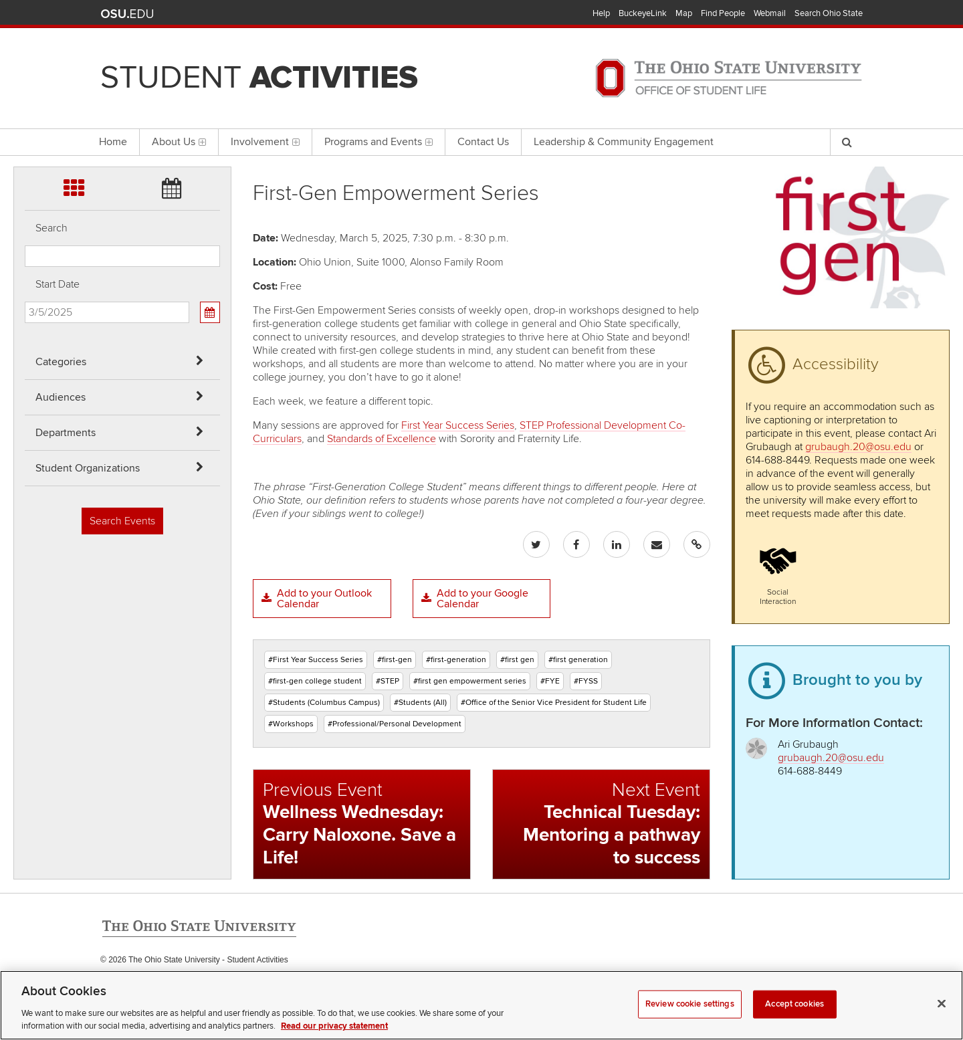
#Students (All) (420, 703)
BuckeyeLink (643, 13)
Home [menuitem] (113, 141)
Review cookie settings (689, 1016)
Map (683, 13)
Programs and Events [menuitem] (378, 141)
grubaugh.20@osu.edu (858, 446)
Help (601, 13)
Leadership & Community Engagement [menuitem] (624, 141)
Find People (723, 13)
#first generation (578, 660)
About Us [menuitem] (179, 141)
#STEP (387, 681)
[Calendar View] (210, 312)
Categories (60, 362)
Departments (65, 432)
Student (259, 77)
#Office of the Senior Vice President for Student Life (554, 703)
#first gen (517, 660)
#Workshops (291, 724)
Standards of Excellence (381, 438)
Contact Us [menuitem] (483, 141)
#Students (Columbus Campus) (324, 703)
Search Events (122, 521)
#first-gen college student (315, 681)
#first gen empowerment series (469, 681)
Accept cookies (794, 1016)
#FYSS (586, 681)
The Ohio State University (127, 14)
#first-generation (456, 660)
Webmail (770, 13)
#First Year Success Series (315, 660)
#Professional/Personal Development (394, 724)
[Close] (941, 1016)
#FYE (550, 681)
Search (51, 228)
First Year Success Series (457, 425)
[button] (778, 572)
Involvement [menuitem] (265, 141)
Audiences (60, 397)
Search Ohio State (828, 13)
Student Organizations (87, 468)
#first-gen (394, 660)
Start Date (57, 284)
